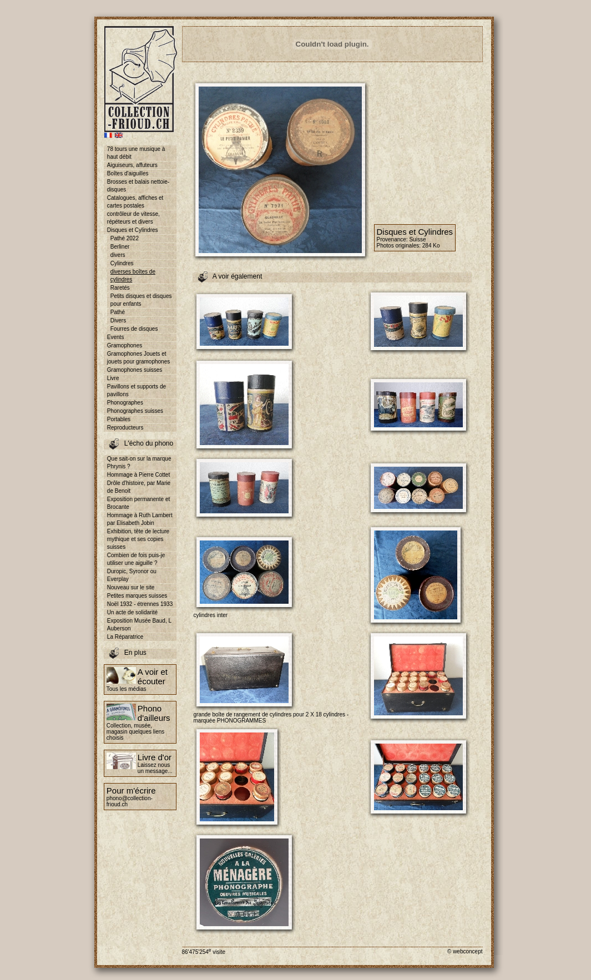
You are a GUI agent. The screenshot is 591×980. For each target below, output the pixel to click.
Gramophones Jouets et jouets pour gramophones (138, 358)
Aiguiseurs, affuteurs (132, 165)
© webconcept (465, 951)
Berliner (119, 247)
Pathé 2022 (124, 238)
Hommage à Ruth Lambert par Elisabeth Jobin (140, 519)
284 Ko (431, 246)
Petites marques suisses (137, 596)
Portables (118, 419)
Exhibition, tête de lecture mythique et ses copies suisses (138, 539)
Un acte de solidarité (132, 612)
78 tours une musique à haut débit (136, 153)
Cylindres (122, 263)
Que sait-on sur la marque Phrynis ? (139, 462)
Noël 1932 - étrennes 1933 (140, 604)
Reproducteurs (125, 428)
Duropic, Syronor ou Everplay (131, 575)
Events (115, 337)
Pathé (117, 312)
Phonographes (125, 403)
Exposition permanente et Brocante (138, 503)
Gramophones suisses (135, 370)
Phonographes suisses (135, 411)
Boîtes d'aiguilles (128, 173)
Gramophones (124, 345)
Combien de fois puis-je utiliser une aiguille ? (136, 559)
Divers (118, 320)
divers (117, 255)
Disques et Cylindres (132, 230)
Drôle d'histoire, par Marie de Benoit (138, 487)
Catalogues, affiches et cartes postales (135, 202)
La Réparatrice (125, 637)
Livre (113, 378)
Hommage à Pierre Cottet (138, 475)
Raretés (120, 288)
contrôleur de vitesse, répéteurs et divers (133, 218)
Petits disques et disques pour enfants (141, 300)
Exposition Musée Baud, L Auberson (139, 625)
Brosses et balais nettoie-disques (138, 186)
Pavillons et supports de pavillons (136, 390)
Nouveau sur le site (131, 587)
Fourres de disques (134, 329)
